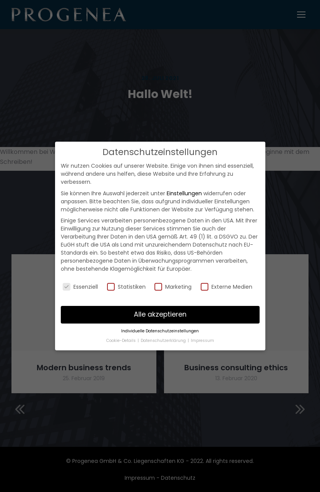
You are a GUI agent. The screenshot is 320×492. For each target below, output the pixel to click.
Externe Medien (226, 287)
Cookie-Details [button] (121, 340)
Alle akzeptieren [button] (160, 314)
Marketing (173, 287)
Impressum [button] (202, 340)
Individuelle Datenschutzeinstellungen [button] (160, 331)
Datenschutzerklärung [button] (164, 340)
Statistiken (126, 287)
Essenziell (80, 287)
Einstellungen (184, 193)
